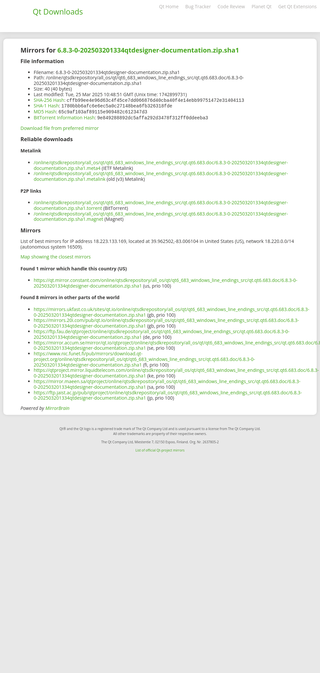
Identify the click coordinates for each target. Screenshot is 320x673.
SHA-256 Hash (49, 100)
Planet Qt (262, 6)
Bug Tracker (198, 6)
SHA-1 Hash (46, 105)
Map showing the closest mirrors (55, 255)
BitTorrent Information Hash (64, 116)
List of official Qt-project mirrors (160, 449)
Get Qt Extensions (297, 6)
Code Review (231, 6)
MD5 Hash (45, 111)
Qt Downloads (58, 11)
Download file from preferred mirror (59, 127)
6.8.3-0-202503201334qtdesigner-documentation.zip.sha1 (148, 50)
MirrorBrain (57, 407)
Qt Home (169, 6)
